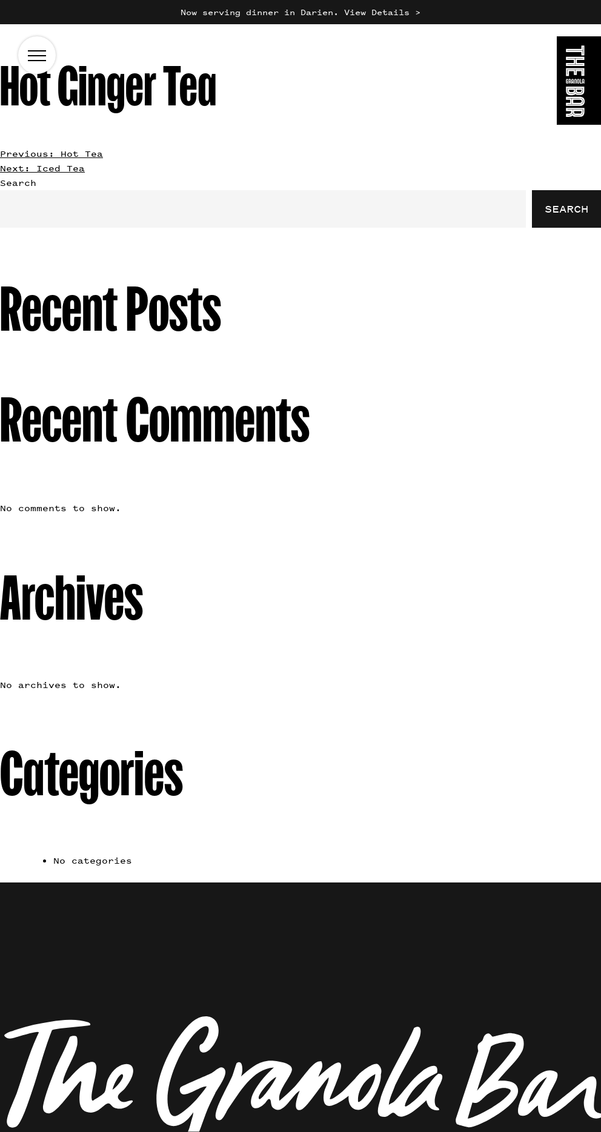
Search (18, 182)
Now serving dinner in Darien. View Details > (300, 11)
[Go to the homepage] (579, 82)
